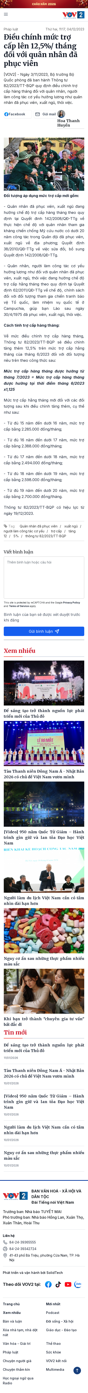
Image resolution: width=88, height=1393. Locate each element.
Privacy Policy (71, 602)
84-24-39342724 (22, 1249)
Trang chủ (11, 1304)
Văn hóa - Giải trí (17, 1343)
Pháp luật (11, 29)
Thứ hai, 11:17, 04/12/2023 (65, 29)
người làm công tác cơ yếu (24, 531)
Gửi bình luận (44, 631)
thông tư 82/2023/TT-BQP (46, 536)
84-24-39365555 (22, 1242)
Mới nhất (53, 1304)
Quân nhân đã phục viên (38, 526)
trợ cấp (56, 531)
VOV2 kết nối (56, 1361)
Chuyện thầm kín (16, 1369)
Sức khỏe (53, 1352)
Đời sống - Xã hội (59, 1321)
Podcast (52, 1313)
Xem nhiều (12, 1313)
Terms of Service (19, 606)
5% (16, 536)
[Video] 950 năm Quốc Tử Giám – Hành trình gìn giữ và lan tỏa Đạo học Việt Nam (44, 1102)
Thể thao (53, 1343)
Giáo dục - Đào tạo (61, 1330)
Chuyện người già (17, 1361)
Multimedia (55, 1369)
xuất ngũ (71, 526)
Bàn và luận (12, 1321)
